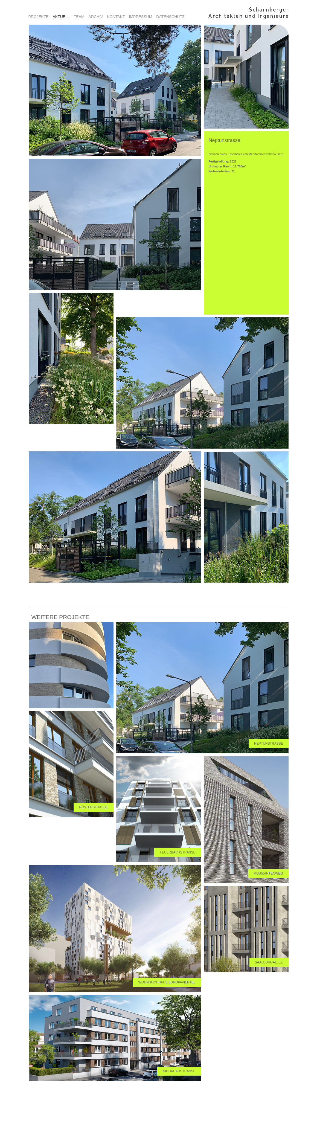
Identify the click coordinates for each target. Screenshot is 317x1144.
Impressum (140, 16)
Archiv (96, 16)
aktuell (61, 16)
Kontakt (116, 16)
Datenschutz (170, 16)
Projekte (38, 16)
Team (79, 16)
